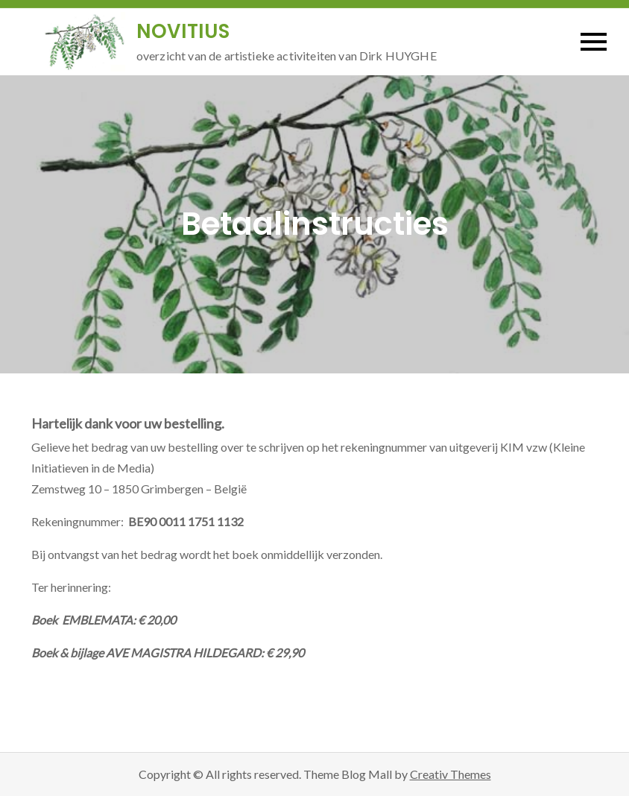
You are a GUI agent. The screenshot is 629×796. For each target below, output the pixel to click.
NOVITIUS (183, 31)
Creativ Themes (450, 774)
